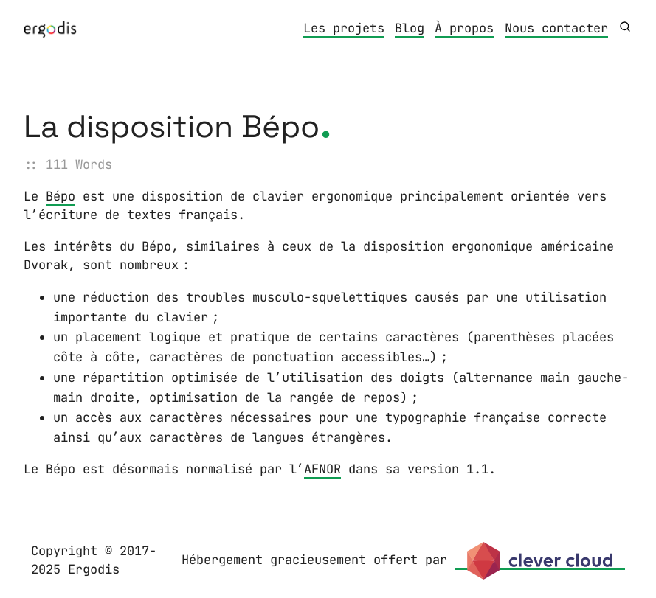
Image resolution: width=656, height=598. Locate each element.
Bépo (60, 196)
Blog (409, 28)
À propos (464, 28)
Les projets (343, 28)
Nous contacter (556, 28)
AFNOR (322, 469)
